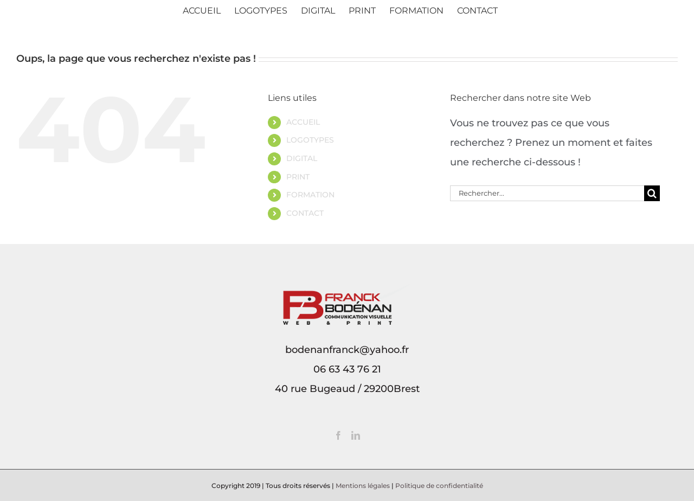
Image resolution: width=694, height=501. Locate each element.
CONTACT (305, 213)
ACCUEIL (303, 122)
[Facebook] (338, 435)
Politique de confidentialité (439, 485)
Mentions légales (363, 485)
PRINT (298, 177)
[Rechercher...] (547, 193)
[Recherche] (652, 193)
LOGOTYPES (310, 140)
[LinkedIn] (355, 435)
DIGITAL (301, 158)
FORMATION (310, 195)
